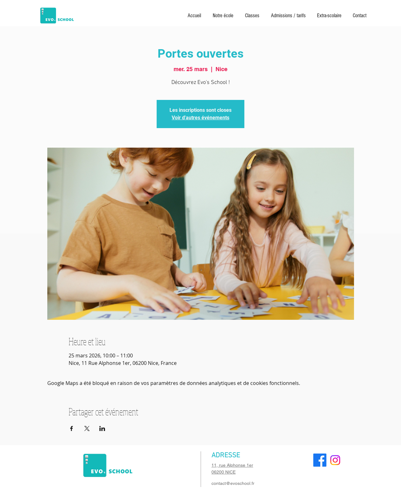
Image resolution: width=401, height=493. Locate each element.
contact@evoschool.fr (232, 483)
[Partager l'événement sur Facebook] (72, 428)
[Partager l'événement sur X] (87, 428)
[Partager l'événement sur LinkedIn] (102, 428)
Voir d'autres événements (200, 118)
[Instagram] (335, 460)
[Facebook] (319, 460)
